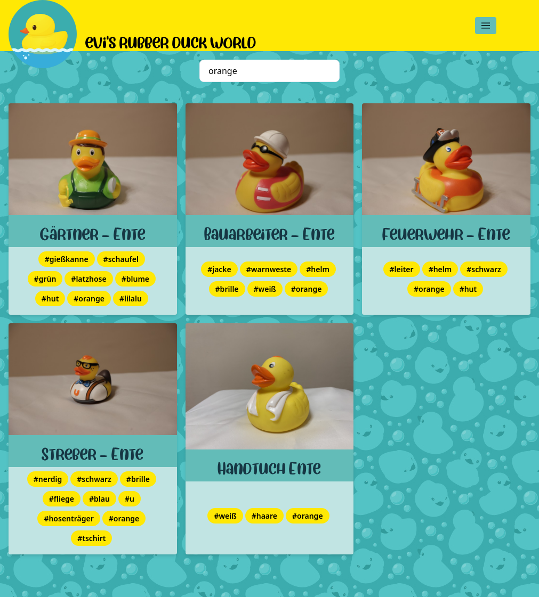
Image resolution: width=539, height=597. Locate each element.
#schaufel (121, 259)
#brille (227, 289)
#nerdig (48, 479)
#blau (99, 499)
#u (129, 499)
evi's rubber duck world (170, 40)
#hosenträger (68, 518)
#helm (317, 269)
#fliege (61, 499)
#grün (45, 279)
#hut (50, 298)
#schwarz (483, 269)
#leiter (402, 269)
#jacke (219, 269)
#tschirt (91, 538)
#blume (135, 279)
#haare (264, 516)
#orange (89, 298)
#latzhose (88, 279)
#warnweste (268, 269)
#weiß (265, 289)
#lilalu (130, 298)
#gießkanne (67, 259)
